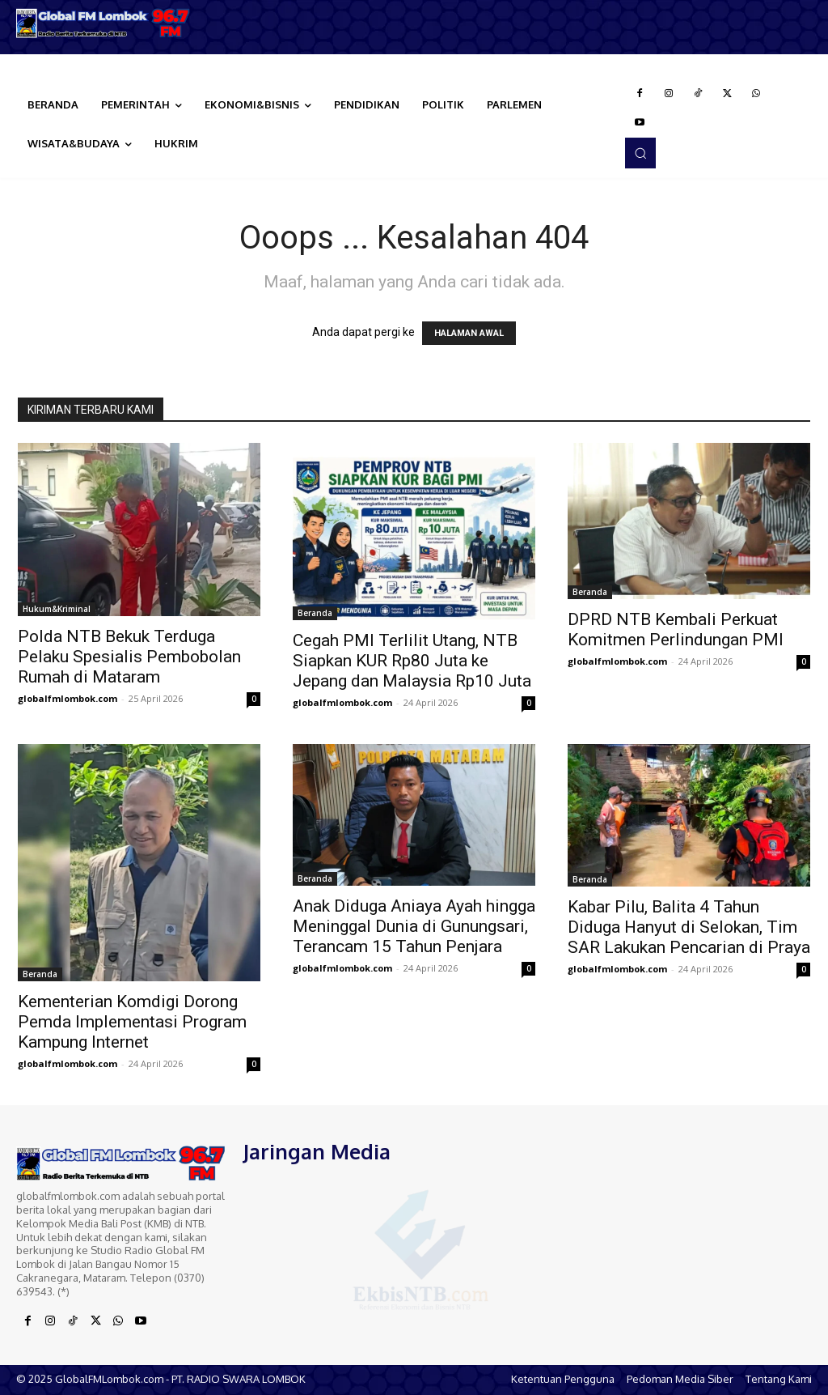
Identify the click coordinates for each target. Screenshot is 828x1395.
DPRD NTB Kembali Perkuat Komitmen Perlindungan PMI (676, 629)
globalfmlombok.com (67, 698)
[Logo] (103, 23)
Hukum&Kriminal (57, 609)
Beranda (315, 613)
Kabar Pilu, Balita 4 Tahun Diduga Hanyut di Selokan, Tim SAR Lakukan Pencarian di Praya (689, 927)
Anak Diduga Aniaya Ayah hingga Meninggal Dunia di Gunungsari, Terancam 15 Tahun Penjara (414, 926)
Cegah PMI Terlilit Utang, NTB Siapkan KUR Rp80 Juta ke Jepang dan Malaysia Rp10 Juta (412, 661)
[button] (640, 153)
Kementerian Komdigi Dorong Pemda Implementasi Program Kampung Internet (132, 1022)
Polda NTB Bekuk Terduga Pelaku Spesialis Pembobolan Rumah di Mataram (129, 657)
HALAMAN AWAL (469, 333)
